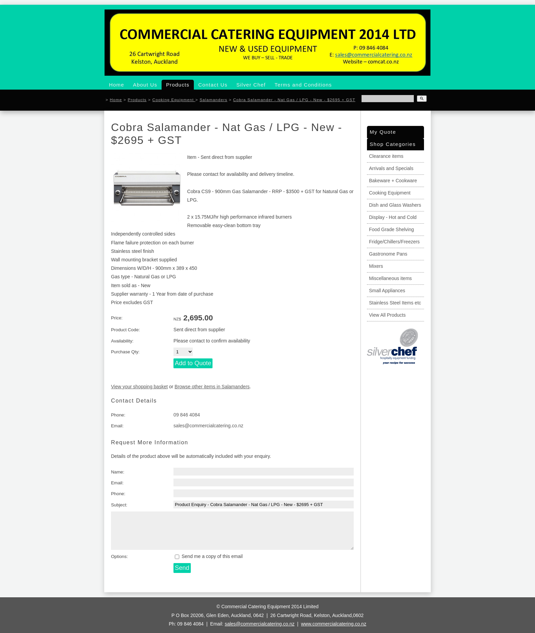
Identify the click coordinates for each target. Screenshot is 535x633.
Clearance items (386, 156)
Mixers (376, 266)
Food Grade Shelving (391, 229)
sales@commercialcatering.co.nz (208, 425)
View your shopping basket (139, 386)
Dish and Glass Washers (395, 205)
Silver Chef (251, 85)
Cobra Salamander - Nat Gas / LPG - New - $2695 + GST (294, 99)
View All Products (387, 315)
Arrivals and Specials (391, 168)
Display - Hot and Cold (393, 217)
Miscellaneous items (390, 278)
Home (116, 85)
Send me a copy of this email (209, 556)
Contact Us (212, 85)
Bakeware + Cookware (393, 180)
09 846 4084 (186, 414)
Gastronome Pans (388, 254)
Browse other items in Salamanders (212, 386)
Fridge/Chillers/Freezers (394, 241)
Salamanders (213, 99)
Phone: (118, 414)
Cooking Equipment (174, 99)
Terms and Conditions (303, 85)
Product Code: (125, 329)
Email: (117, 425)
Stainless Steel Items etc (395, 302)
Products (177, 85)
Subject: (119, 504)
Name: (117, 471)
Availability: (122, 340)
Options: (119, 556)
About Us (145, 85)
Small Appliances (387, 290)
